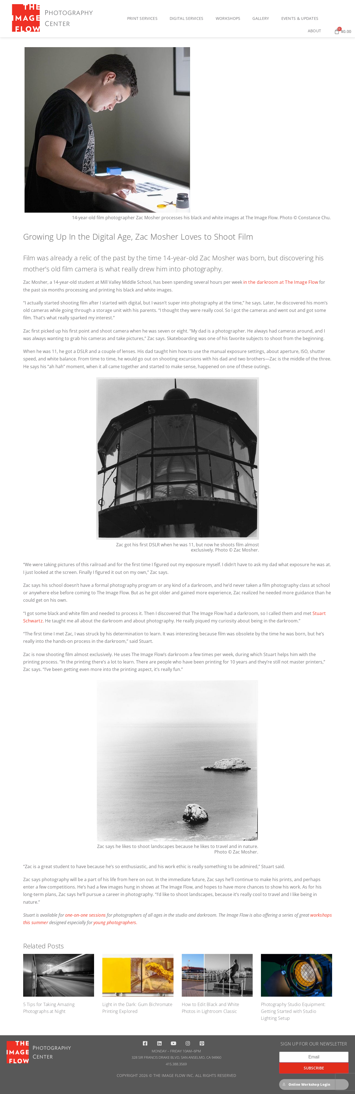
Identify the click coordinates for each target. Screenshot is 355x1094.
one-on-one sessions (85, 915)
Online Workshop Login (306, 1084)
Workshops (229, 18)
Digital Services (188, 18)
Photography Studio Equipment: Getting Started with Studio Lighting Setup (293, 1011)
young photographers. (115, 922)
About (316, 31)
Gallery (262, 18)
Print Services (143, 18)
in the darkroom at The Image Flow (280, 282)
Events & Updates (301, 18)
